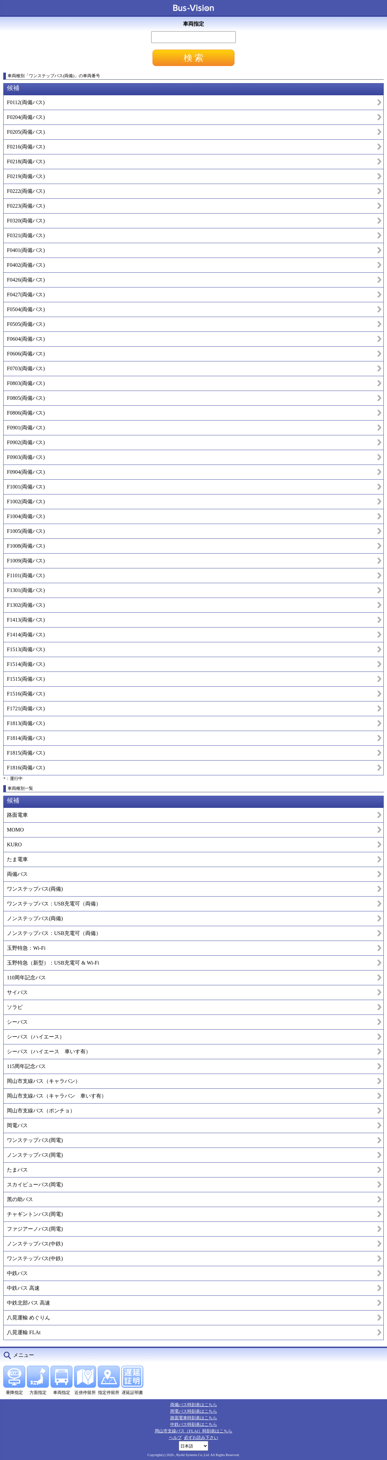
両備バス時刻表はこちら (193, 1404)
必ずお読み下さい (201, 1437)
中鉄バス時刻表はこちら (193, 1424)
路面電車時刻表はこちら (193, 1417)
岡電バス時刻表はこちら (193, 1411)
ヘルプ (175, 1437)
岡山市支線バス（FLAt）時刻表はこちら (194, 1430)
